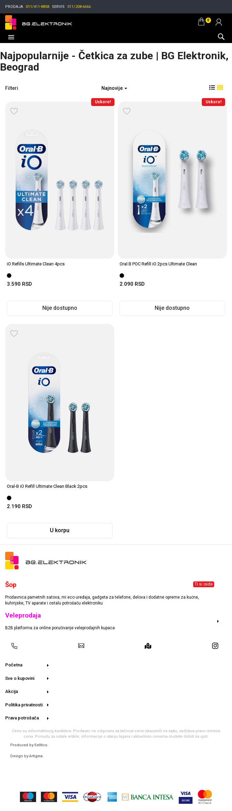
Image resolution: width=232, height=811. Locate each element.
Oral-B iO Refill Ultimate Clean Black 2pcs (47, 486)
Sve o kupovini (19, 678)
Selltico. (41, 745)
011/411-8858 (37, 6)
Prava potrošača (22, 717)
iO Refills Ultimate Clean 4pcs (36, 263)
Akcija (11, 691)
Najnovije (114, 88)
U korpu (59, 530)
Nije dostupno (59, 308)
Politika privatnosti (24, 704)
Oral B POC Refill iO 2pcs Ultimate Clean (158, 263)
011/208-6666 (79, 6)
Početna (13, 664)
